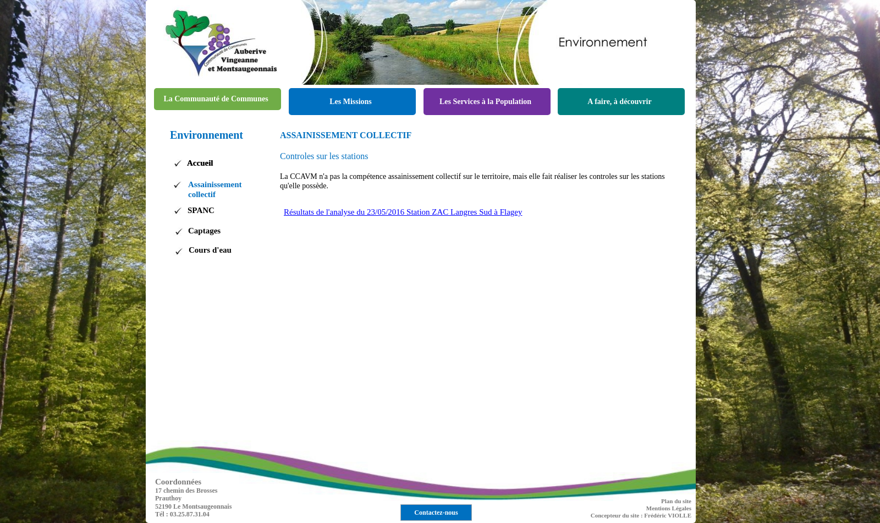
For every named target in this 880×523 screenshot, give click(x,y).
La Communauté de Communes (215, 99)
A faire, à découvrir (619, 101)
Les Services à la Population (485, 101)
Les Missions (350, 101)
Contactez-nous (436, 512)
